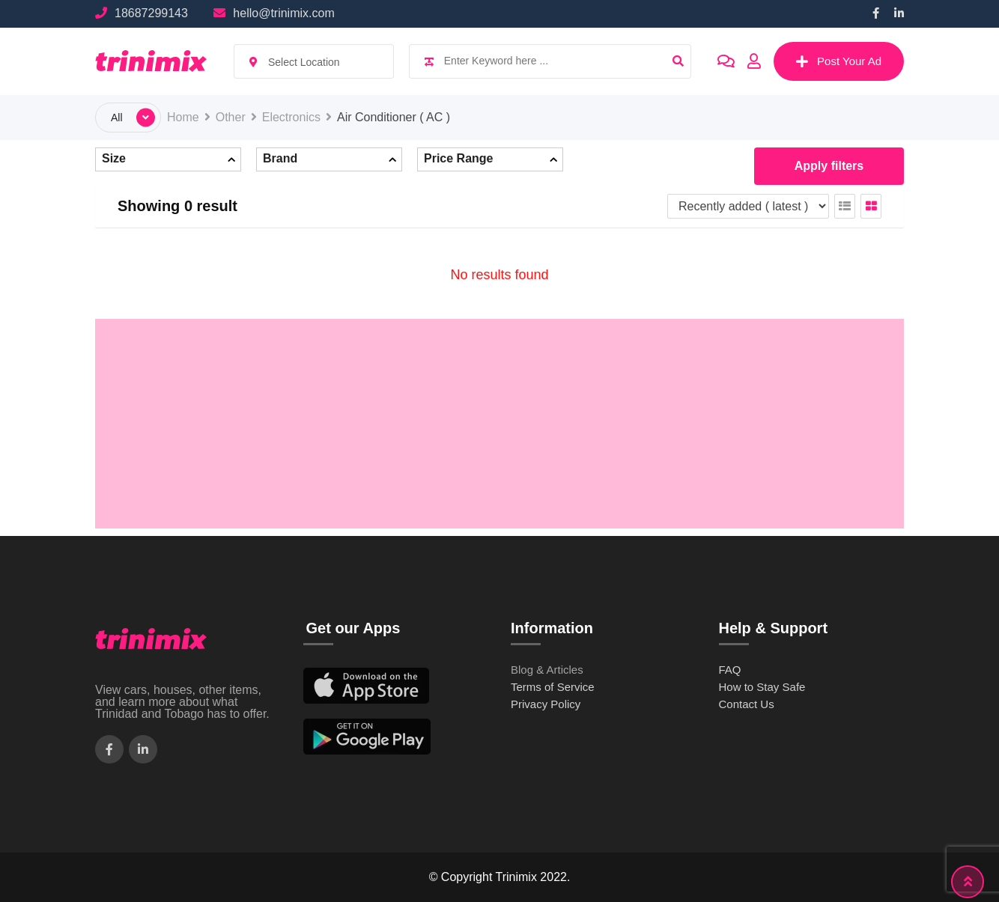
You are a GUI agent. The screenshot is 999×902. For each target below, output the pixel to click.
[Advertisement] (499, 423)
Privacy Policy (545, 704)
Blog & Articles (547, 670)
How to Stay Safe (762, 687)
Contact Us (746, 704)
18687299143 (151, 13)
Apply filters (829, 165)
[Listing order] (748, 206)
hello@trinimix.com (283, 13)
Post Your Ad (838, 61)
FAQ (730, 670)
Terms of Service (553, 687)
